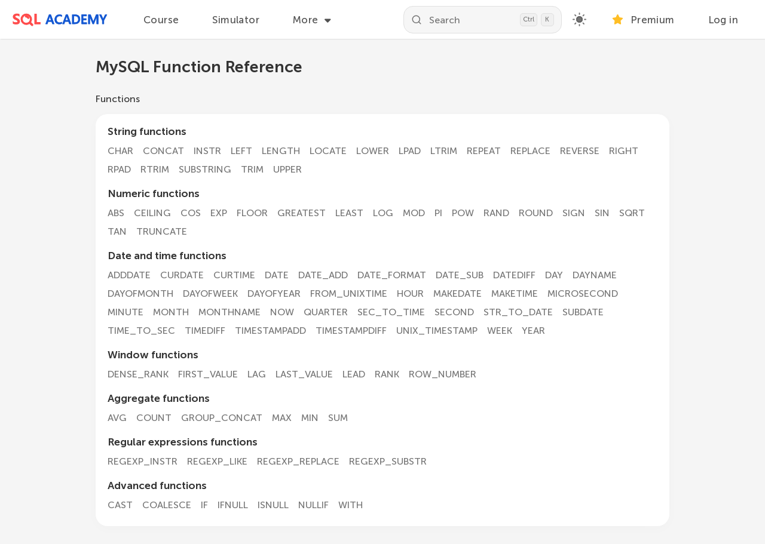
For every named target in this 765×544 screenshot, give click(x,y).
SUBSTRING (205, 169)
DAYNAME (595, 275)
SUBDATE (583, 312)
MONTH (171, 312)
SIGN (573, 213)
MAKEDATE (457, 293)
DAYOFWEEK (210, 293)
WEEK (499, 330)
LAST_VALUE (304, 374)
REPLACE (530, 150)
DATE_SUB (460, 275)
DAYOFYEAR (274, 293)
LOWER (372, 150)
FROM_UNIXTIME (348, 293)
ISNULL (273, 505)
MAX (282, 417)
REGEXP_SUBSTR (388, 461)
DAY (554, 275)
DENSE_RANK (138, 374)
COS (190, 213)
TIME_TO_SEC (141, 330)
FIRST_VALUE (208, 374)
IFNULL (233, 505)
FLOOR (252, 213)
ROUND (536, 213)
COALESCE (166, 505)
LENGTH (281, 150)
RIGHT (623, 150)
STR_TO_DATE (518, 312)
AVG (117, 417)
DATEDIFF (514, 275)
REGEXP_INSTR (143, 461)
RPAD (119, 169)
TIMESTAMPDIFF (351, 330)
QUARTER (326, 312)
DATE (277, 275)
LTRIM (443, 150)
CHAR (120, 150)
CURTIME (234, 275)
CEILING (152, 213)
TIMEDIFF (205, 330)
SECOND (454, 312)
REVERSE (579, 150)
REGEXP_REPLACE (298, 461)
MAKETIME (514, 293)
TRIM (252, 169)
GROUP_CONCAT (221, 417)
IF (204, 505)
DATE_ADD (323, 275)
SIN (602, 213)
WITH (350, 505)
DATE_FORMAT (391, 275)
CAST (120, 505)
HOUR (410, 293)
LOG (383, 213)
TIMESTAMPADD (270, 330)
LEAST (349, 213)
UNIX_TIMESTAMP (437, 330)
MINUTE (125, 312)
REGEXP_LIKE (217, 461)
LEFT (241, 150)
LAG (256, 374)
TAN (117, 231)
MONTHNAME (229, 312)
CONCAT (163, 150)
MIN (310, 417)
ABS (116, 213)
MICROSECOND (582, 293)
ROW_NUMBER (442, 374)
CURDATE (182, 275)
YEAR (533, 330)
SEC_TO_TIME (391, 312)
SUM (338, 417)
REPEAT (484, 150)
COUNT (154, 417)
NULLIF (313, 505)
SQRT (632, 213)
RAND (496, 213)
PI (438, 213)
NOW (282, 312)
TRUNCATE (161, 231)
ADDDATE (129, 275)
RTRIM (154, 169)
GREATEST (301, 213)
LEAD (353, 374)
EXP (218, 213)
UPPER (287, 169)
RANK (387, 374)
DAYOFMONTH (140, 293)
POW (463, 213)
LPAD (410, 150)
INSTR (207, 150)
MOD (414, 213)
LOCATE (328, 150)
